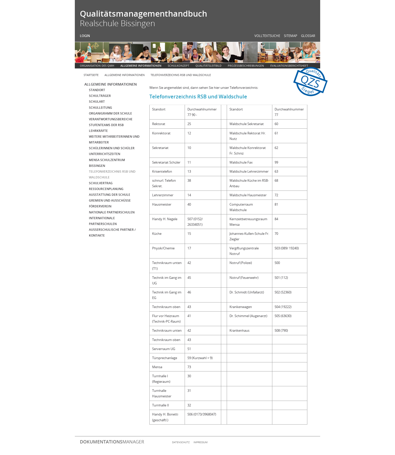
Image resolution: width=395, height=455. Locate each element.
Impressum (200, 442)
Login (85, 35)
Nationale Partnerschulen (112, 212)
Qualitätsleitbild (208, 65)
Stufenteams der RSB (106, 125)
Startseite (91, 75)
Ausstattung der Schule (109, 195)
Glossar (308, 35)
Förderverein (100, 206)
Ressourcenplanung (106, 189)
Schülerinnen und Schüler (112, 148)
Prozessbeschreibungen (246, 65)
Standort (97, 90)
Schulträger (100, 96)
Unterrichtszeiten (104, 154)
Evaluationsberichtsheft (289, 65)
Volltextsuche (267, 35)
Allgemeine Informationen (140, 65)
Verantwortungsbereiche (111, 119)
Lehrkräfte (98, 131)
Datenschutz (181, 442)
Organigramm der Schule (110, 113)
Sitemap (290, 35)
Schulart (97, 101)
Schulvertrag (101, 183)
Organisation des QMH (97, 65)
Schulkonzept (178, 65)
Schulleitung (100, 107)
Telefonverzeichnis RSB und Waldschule (181, 75)
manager (112, 442)
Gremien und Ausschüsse (110, 200)
